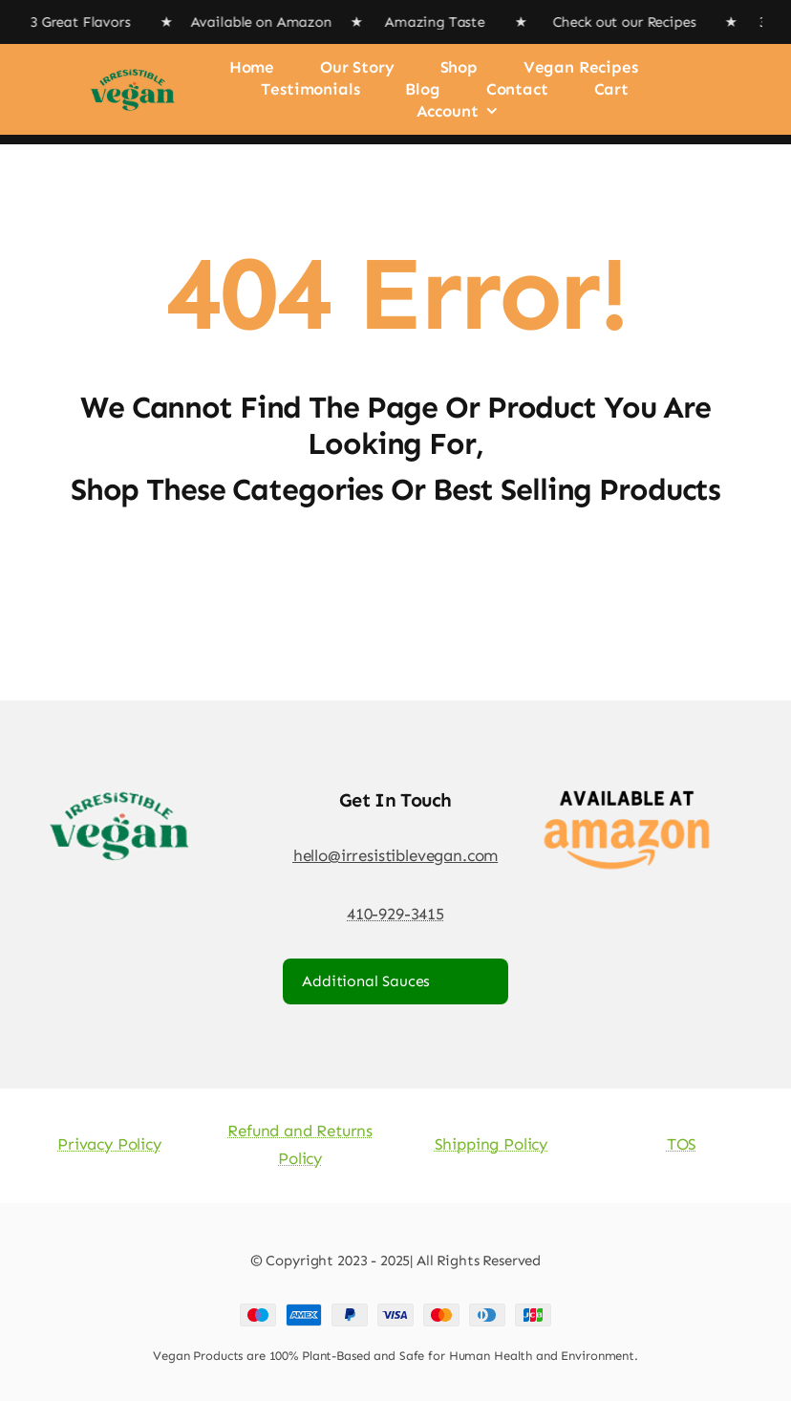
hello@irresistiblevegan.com (395, 855)
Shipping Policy (491, 1143)
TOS (682, 1143)
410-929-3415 (395, 913)
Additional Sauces (366, 981)
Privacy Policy (109, 1143)
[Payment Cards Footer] (395, 1311)
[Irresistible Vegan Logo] (132, 65)
